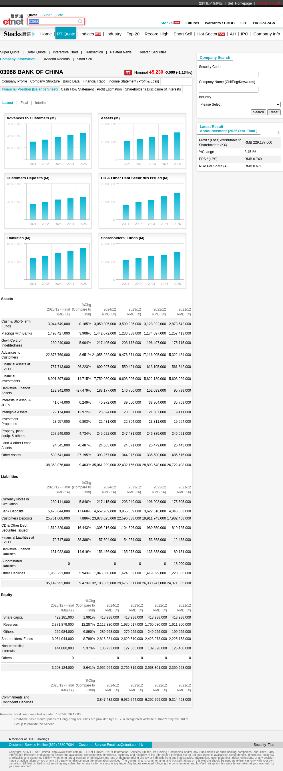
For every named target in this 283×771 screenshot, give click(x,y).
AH (233, 33)
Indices (87, 33)
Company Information (17, 59)
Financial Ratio (94, 81)
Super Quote (52, 15)
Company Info (266, 33)
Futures (192, 23)
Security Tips (264, 745)
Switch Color (268, 3)
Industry (113, 33)
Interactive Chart (65, 52)
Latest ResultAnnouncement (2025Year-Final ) (229, 128)
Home (46, 33)
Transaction (94, 52)
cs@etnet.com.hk (129, 745)
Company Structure (45, 81)
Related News (120, 52)
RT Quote (66, 33)
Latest (7, 102)
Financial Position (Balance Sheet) (30, 89)
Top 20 (133, 33)
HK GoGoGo (264, 23)
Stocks (170, 23)
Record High (156, 33)
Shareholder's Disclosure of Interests (153, 89)
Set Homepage (240, 3)
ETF (244, 23)
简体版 (217, 3)
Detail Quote (36, 52)
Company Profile (14, 81)
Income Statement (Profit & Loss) (134, 81)
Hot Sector (207, 33)
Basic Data (71, 81)
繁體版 (204, 3)
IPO (244, 33)
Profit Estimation (109, 89)
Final (24, 103)
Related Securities (152, 52)
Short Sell (183, 33)
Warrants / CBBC (220, 23)
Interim (40, 103)
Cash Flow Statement (77, 89)
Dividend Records (56, 59)
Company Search (215, 57)
